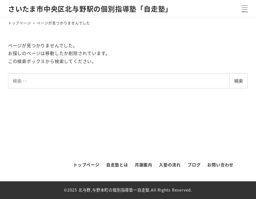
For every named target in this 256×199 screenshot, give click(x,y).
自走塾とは (117, 164)
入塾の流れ (170, 164)
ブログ (194, 164)
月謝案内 (143, 164)
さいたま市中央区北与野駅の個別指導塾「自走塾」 (90, 9)
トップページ (86, 164)
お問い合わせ (220, 164)
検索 (238, 80)
